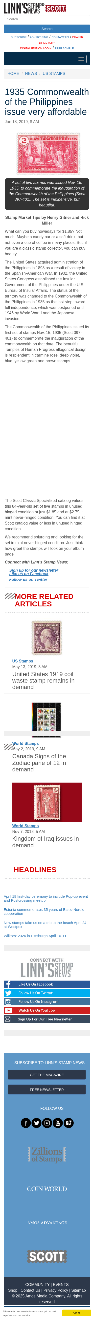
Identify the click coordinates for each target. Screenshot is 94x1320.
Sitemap (78, 1290)
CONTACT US (60, 37)
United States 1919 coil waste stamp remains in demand (43, 681)
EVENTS (61, 1285)
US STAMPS (54, 73)
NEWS (31, 73)
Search (47, 29)
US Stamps (22, 661)
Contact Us (30, 1290)
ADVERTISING (39, 37)
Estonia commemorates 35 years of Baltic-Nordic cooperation (44, 911)
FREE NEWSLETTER (47, 1090)
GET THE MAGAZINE (47, 1075)
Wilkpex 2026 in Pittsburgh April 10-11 (35, 936)
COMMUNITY (37, 1285)
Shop (12, 1290)
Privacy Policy (56, 1290)
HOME (13, 73)
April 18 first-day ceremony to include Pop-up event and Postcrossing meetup (46, 898)
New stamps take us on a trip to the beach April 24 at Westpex (45, 925)
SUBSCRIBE (19, 37)
